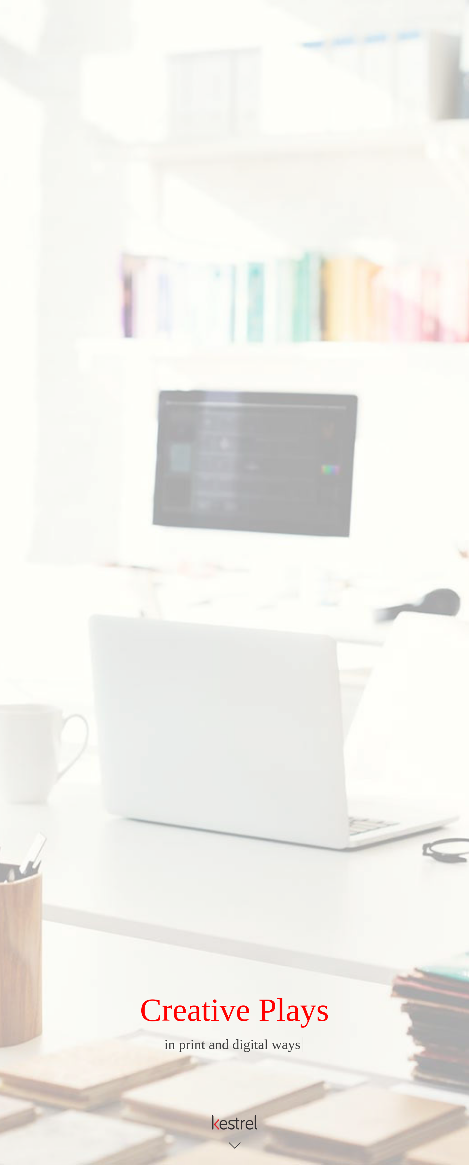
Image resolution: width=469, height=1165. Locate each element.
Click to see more (235, 1145)
